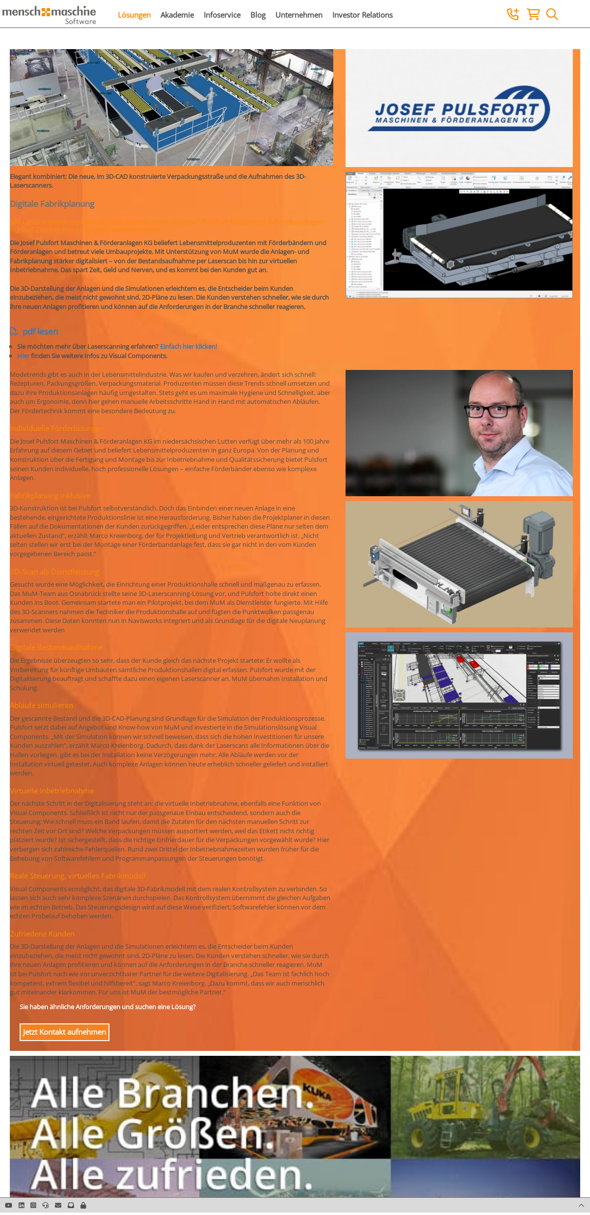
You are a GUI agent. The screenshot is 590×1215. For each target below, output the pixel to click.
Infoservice (222, 15)
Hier (23, 355)
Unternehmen (298, 15)
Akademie (177, 15)
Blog (258, 15)
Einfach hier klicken (187, 346)
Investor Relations (362, 15)
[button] (83, 1205)
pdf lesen (34, 331)
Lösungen (134, 15)
